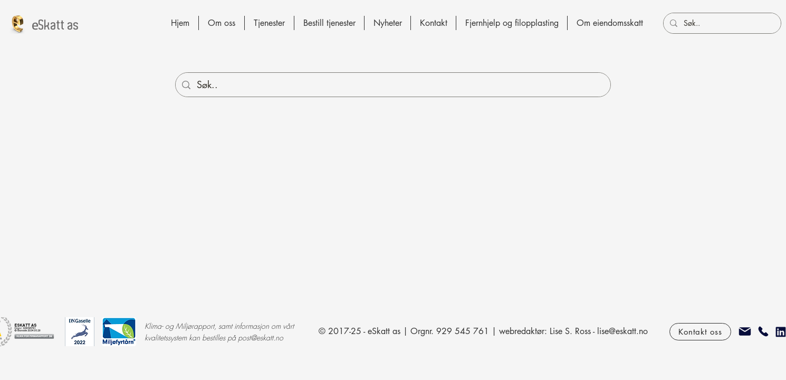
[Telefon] (763, 331)
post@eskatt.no (260, 337)
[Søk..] (721, 23)
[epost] (745, 331)
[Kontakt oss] (700, 331)
